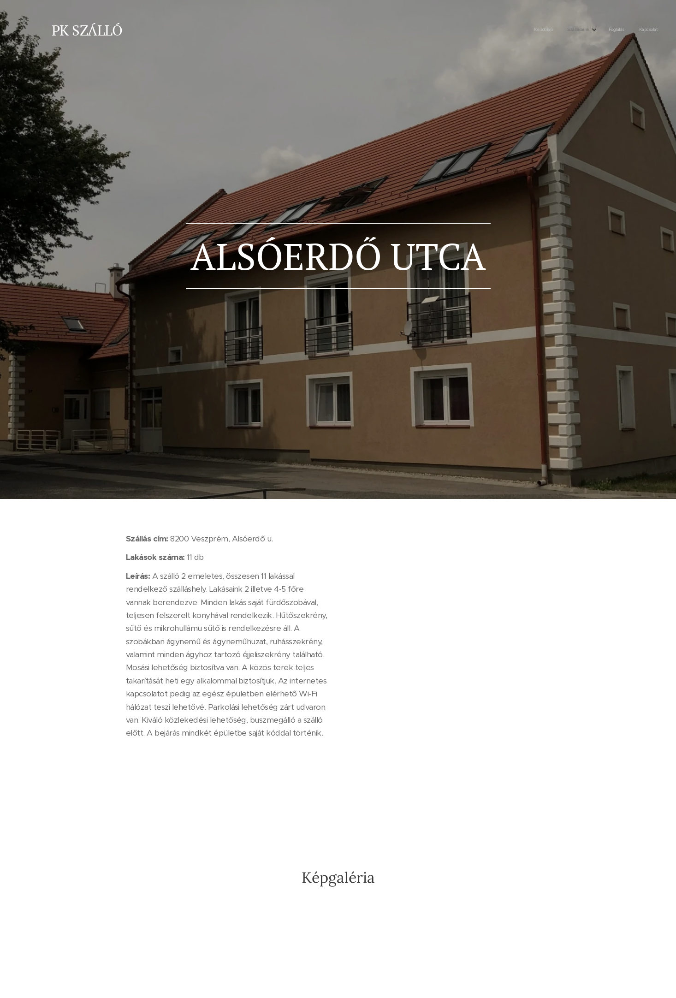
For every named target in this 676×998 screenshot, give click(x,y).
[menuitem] (611, 30)
